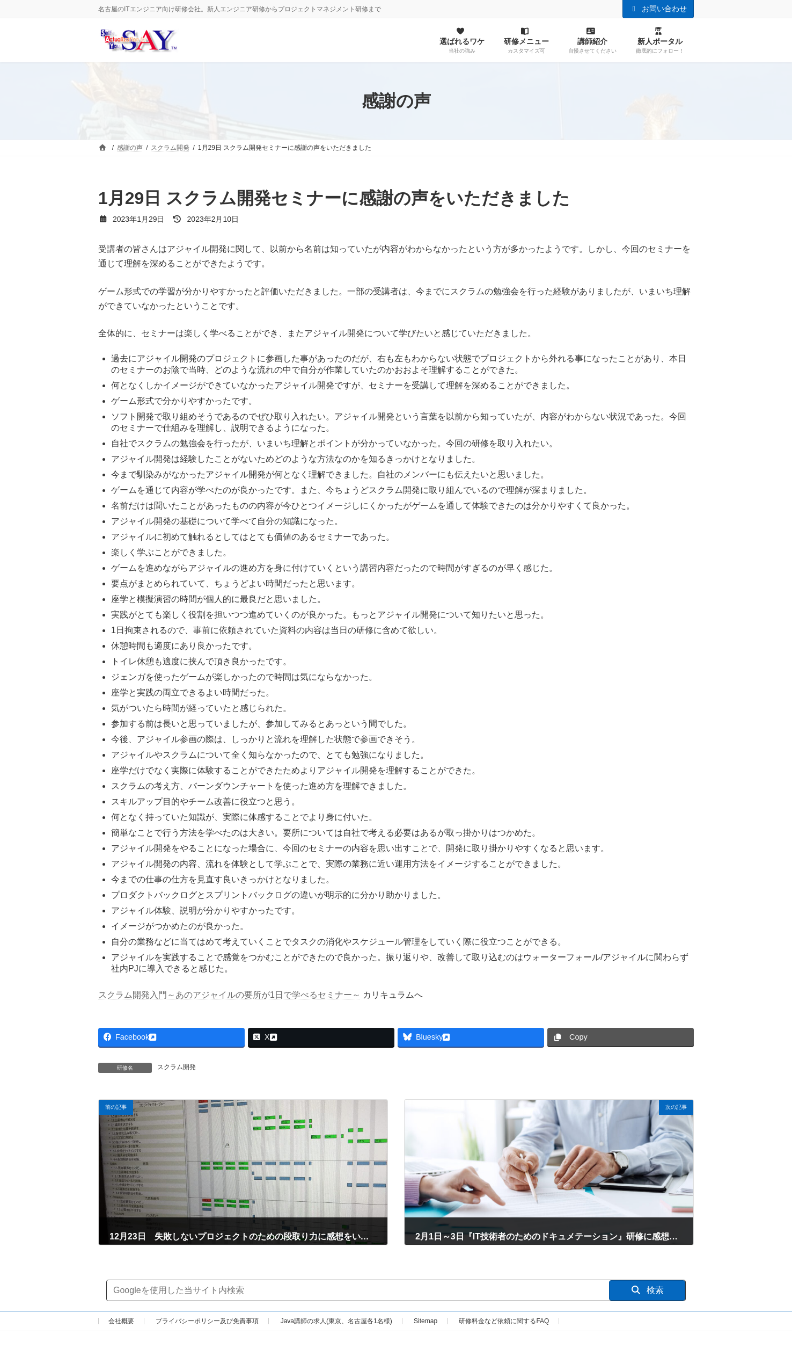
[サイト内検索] (358, 1290)
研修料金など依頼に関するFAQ (504, 1321)
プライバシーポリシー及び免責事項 (207, 1321)
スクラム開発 (176, 1067)
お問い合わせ (658, 8)
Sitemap (425, 1321)
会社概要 (121, 1321)
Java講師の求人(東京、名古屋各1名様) (336, 1321)
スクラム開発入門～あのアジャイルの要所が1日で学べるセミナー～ (229, 994)
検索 (647, 1290)
